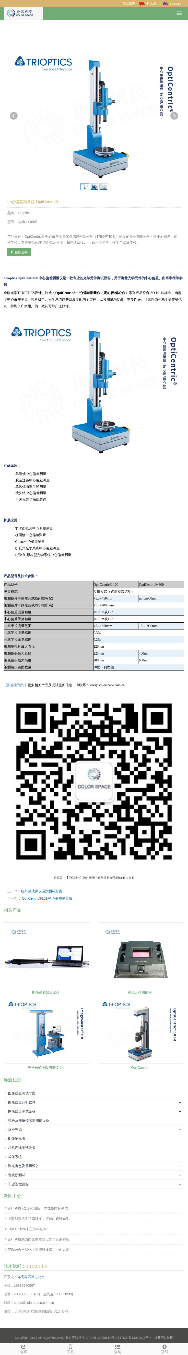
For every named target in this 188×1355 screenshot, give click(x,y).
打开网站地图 (163, 1338)
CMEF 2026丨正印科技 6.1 (28, 1229)
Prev (14, 116)
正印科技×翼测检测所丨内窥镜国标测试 (38, 1208)
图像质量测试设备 (21, 1111)
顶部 (164, 1348)
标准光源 (15, 1129)
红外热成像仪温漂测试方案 (41, 891)
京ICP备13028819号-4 (136, 1338)
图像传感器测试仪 (45, 992)
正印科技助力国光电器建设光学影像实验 (38, 1239)
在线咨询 (19, 252)
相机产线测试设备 (21, 1148)
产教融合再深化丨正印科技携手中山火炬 (38, 1250)
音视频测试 (16, 1175)
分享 (23, 1348)
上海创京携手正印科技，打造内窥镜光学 (38, 1219)
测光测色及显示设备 (23, 1166)
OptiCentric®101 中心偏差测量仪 (46, 898)
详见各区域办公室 (31, 1277)
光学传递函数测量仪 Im (45, 1068)
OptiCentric (139, 1068)
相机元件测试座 (140, 992)
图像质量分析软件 (21, 1102)
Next (174, 116)
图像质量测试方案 (21, 1093)
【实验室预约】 (16, 685)
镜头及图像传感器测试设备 (28, 1120)
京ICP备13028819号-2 (101, 1338)
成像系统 (15, 1157)
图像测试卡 (16, 1139)
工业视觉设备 (18, 1184)
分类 (117, 1348)
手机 (70, 1348)
